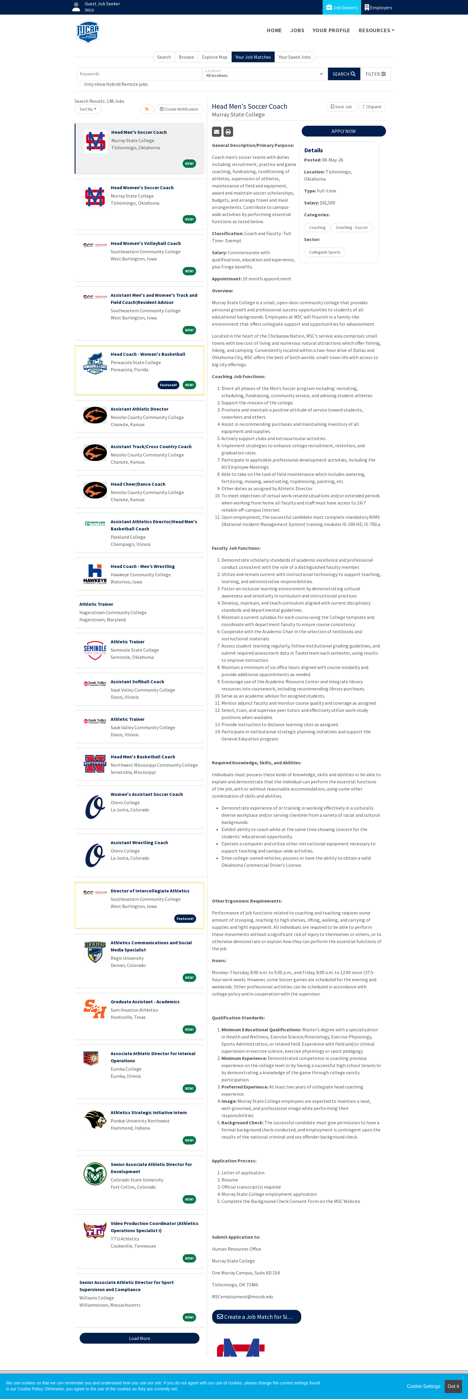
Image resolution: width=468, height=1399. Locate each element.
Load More (139, 1338)
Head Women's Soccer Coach (142, 187)
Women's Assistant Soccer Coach (147, 794)
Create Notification (179, 109)
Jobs (297, 30)
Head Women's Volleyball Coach (146, 243)
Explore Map (214, 57)
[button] (376, 73)
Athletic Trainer (96, 604)
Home (274, 30)
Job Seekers (342, 7)
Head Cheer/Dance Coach (138, 484)
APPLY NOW (344, 131)
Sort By (86, 109)
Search (164, 57)
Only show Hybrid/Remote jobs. (116, 84)
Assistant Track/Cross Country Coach (151, 446)
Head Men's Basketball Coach (143, 757)
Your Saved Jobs (295, 57)
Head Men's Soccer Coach (139, 132)
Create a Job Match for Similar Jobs (259, 1316)
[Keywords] (139, 73)
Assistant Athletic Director (139, 409)
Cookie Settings (423, 1386)
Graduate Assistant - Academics (145, 1001)
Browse (186, 57)
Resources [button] (374, 30)
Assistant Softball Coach (137, 681)
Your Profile (332, 30)
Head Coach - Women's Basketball (148, 354)
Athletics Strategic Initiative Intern (149, 1112)
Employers (378, 7)
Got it (453, 1386)
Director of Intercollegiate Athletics (150, 891)
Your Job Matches (253, 57)
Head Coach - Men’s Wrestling (143, 566)
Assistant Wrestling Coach (139, 842)
